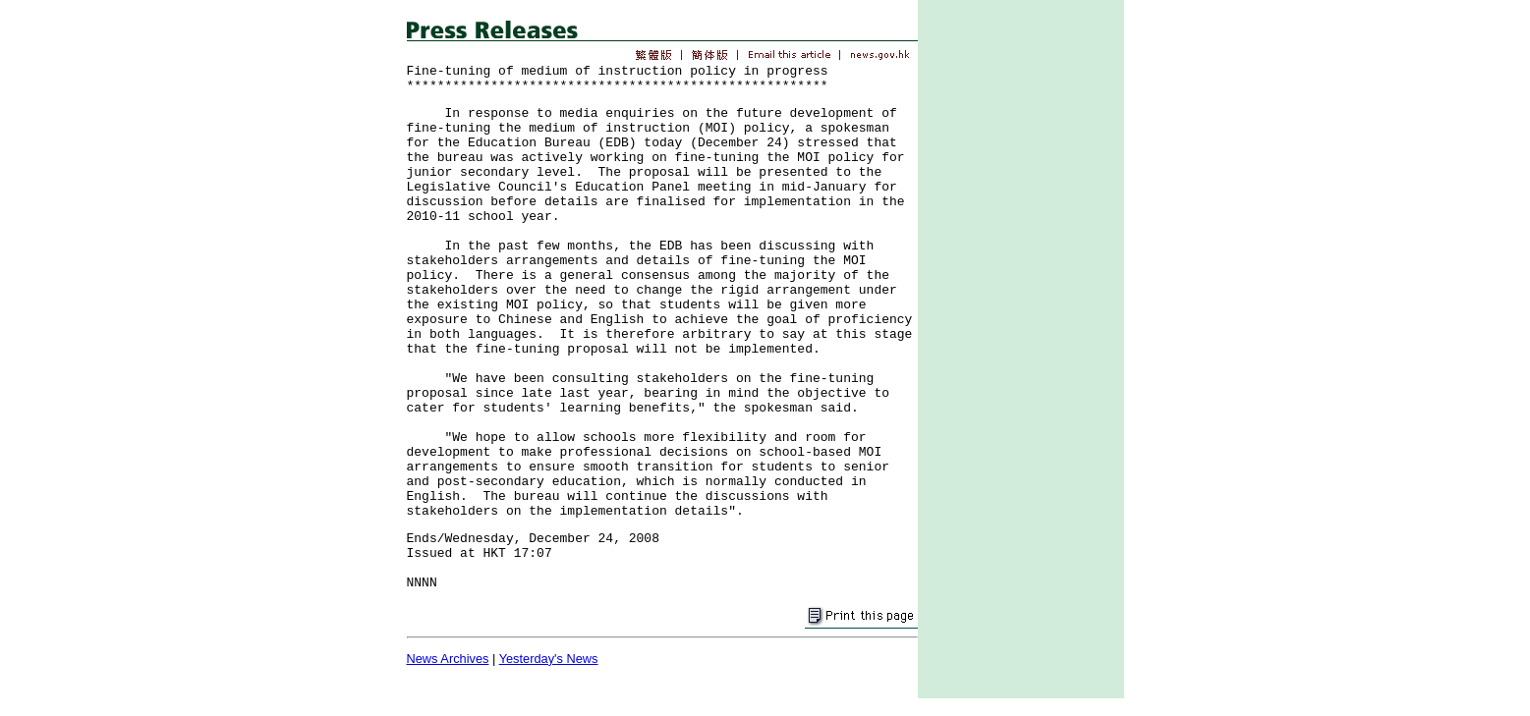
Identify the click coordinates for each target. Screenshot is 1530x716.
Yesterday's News (548, 658)
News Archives (448, 658)
